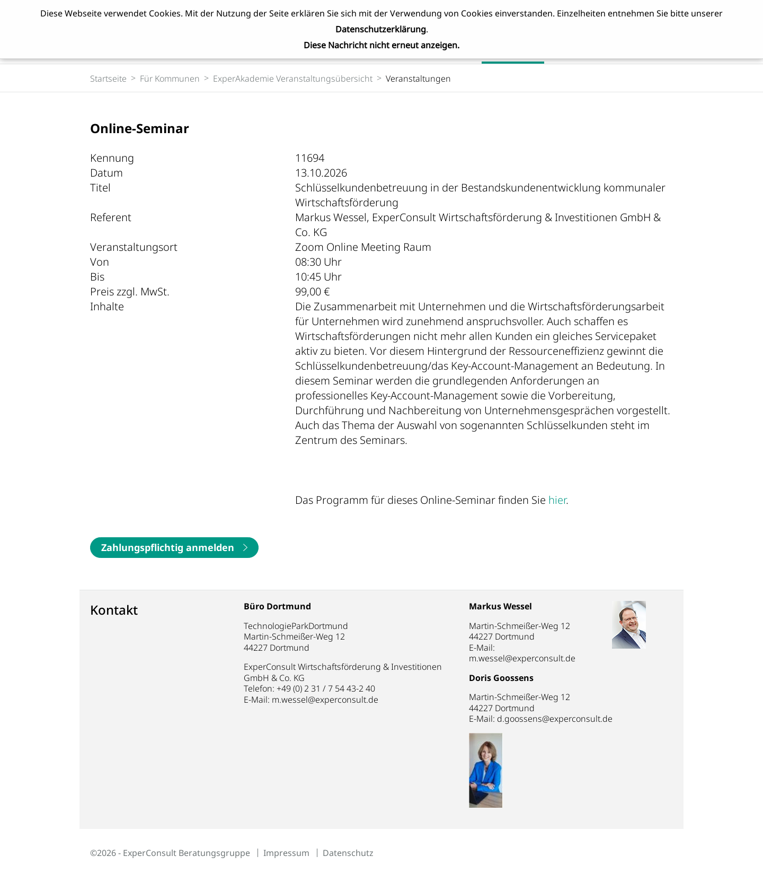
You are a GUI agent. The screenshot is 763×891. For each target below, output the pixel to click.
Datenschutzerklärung (380, 29)
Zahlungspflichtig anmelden (167, 547)
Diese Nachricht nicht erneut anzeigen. (381, 45)
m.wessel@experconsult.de (325, 699)
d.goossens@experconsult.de (567, 718)
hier (557, 500)
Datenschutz (348, 853)
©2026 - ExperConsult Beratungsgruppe (170, 853)
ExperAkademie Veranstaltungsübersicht (292, 78)
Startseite (108, 78)
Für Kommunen (170, 78)
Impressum (286, 853)
